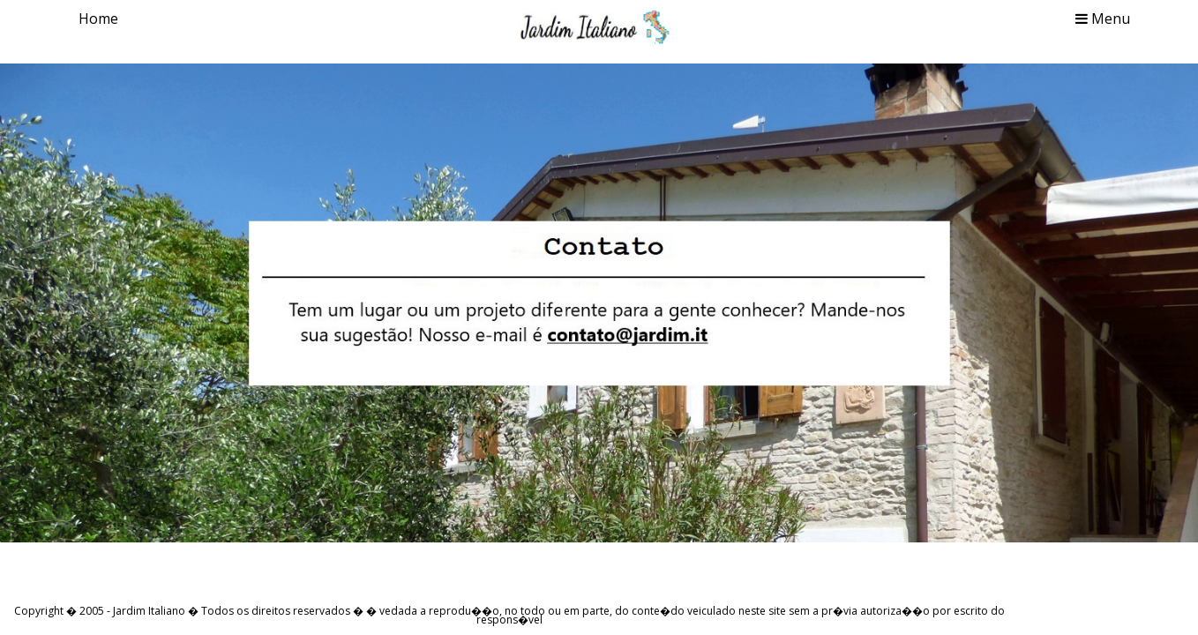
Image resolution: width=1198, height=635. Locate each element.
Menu (1102, 18)
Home (98, 18)
